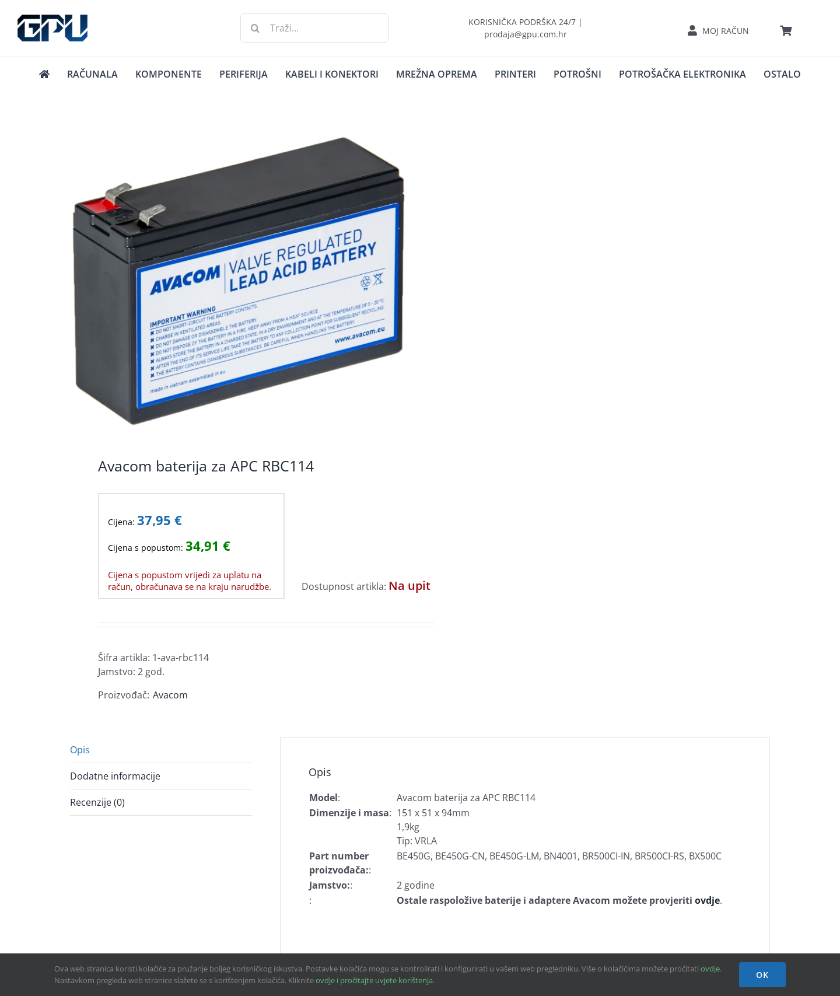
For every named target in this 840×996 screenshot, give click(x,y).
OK (762, 974)
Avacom (170, 695)
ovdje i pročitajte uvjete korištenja (374, 980)
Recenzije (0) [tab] (97, 802)
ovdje (710, 968)
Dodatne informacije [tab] (115, 776)
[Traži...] (314, 28)
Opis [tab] (80, 749)
